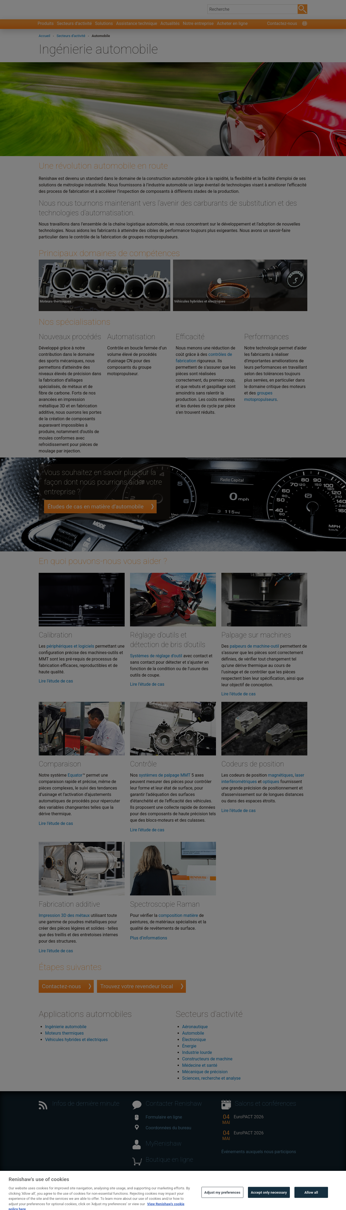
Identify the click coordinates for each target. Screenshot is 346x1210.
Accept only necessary (269, 1199)
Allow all (311, 1199)
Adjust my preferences (222, 1199)
